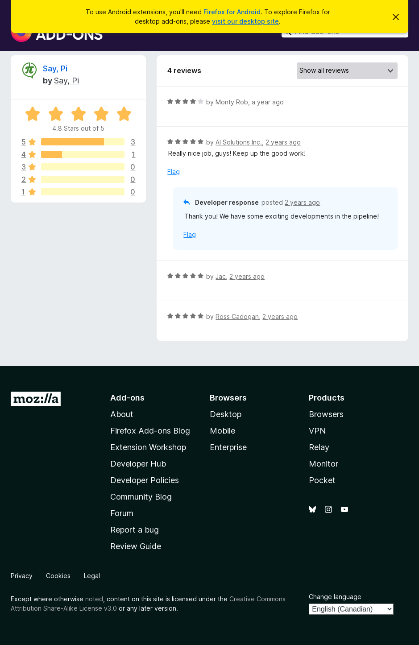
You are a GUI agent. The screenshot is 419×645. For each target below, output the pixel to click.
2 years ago (283, 142)
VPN (317, 430)
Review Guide (135, 546)
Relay (319, 447)
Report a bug (134, 529)
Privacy (22, 575)
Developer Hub (138, 463)
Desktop (225, 414)
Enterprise (228, 447)
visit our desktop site (245, 21)
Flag (173, 171)
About (121, 414)
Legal (92, 575)
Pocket (322, 480)
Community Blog (141, 496)
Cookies (58, 575)
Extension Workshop (148, 447)
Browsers (326, 414)
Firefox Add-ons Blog (150, 430)
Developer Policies (144, 480)
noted (94, 599)
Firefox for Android (232, 12)
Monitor (323, 463)
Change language (335, 596)
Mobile (222, 430)
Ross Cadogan (237, 316)
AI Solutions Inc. (239, 142)
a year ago (268, 102)
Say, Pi (55, 68)
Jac (221, 276)
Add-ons (127, 397)
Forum (121, 513)
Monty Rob (232, 102)
